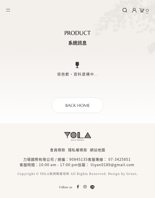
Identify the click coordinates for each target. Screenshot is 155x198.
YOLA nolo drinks (35, 10)
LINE (92, 187)
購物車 (147, 9)
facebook (77, 187)
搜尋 (124, 10)
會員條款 (57, 149)
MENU (8, 10)
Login (134, 10)
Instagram (85, 187)
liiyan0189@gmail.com (112, 164)
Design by (116, 174)
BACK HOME (77, 105)
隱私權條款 (77, 149)
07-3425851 (119, 159)
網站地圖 (97, 149)
